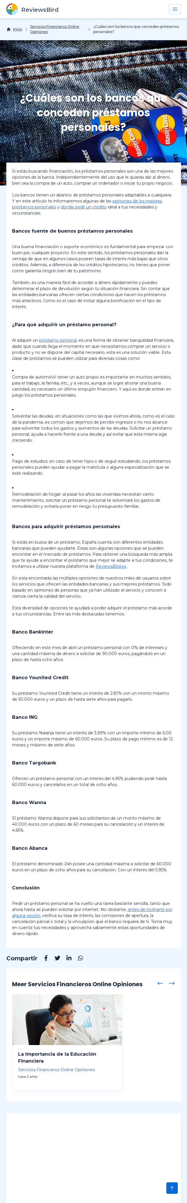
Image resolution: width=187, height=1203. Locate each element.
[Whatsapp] (77, 959)
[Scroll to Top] (172, 1188)
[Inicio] (14, 29)
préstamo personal (58, 340)
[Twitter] (54, 959)
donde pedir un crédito (84, 207)
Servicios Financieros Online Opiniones (54, 29)
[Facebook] (43, 959)
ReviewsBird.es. (111, 566)
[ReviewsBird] (32, 9)
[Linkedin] (66, 959)
